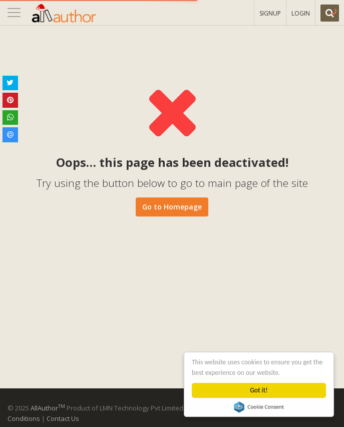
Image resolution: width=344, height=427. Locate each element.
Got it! (259, 390)
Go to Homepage (172, 206)
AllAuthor (48, 407)
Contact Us (63, 418)
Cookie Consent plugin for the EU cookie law (259, 406)
